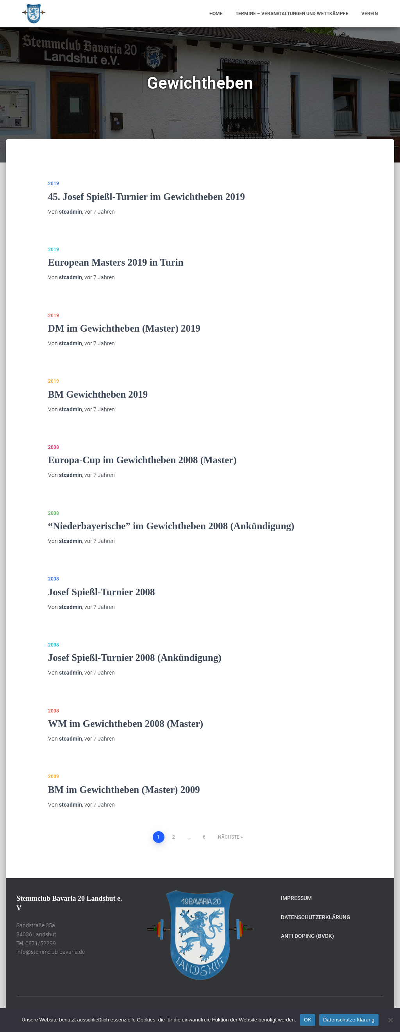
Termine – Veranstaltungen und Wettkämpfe (292, 13)
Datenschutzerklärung (315, 917)
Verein (369, 13)
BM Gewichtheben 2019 (98, 394)
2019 (53, 183)
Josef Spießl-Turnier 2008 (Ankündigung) (134, 657)
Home (216, 13)
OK (307, 1020)
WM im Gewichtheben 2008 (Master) (125, 723)
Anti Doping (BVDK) (307, 936)
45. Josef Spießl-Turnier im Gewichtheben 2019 (146, 196)
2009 (53, 776)
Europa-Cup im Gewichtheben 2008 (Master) (142, 460)
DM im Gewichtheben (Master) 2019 (124, 328)
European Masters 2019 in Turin (116, 262)
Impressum (296, 898)
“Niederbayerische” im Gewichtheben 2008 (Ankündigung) (171, 526)
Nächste (228, 837)
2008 (53, 447)
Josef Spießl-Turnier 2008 (101, 592)
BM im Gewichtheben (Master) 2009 (124, 789)
